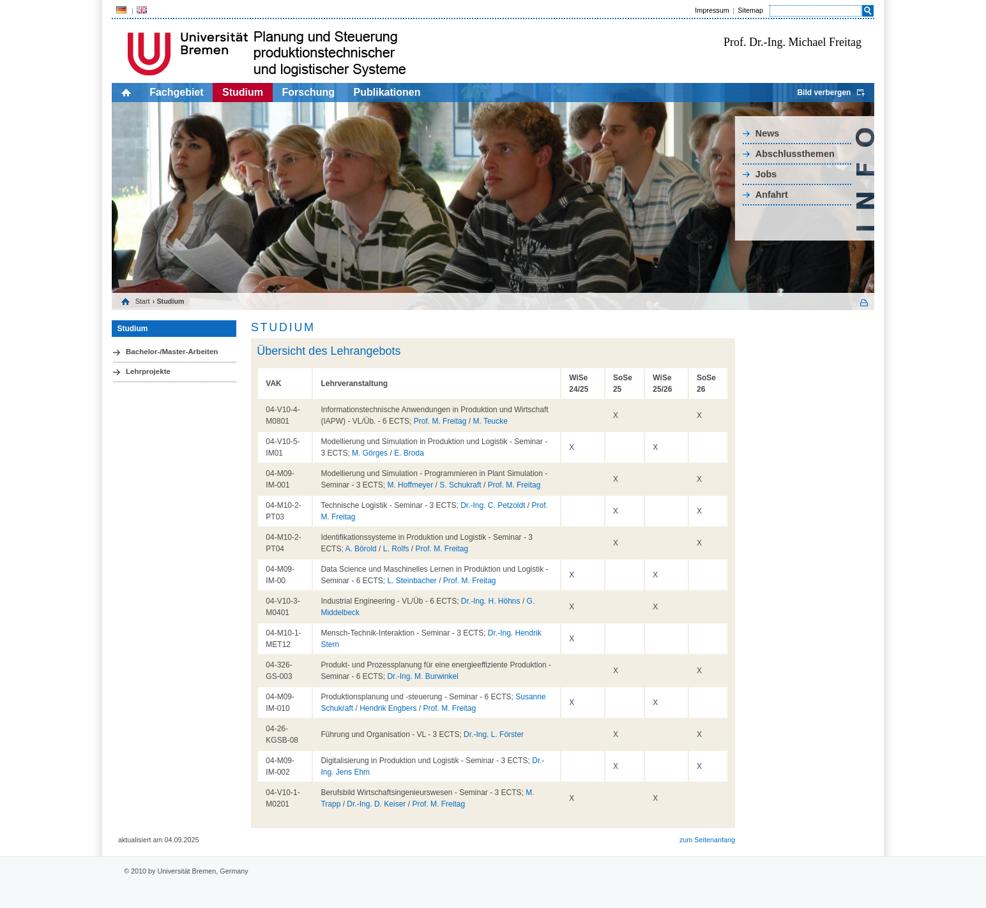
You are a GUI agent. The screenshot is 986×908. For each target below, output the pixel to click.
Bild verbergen (824, 92)
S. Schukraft (460, 484)
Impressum (712, 10)
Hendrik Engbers (388, 708)
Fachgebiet (176, 92)
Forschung (308, 92)
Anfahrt (771, 195)
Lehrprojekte (148, 371)
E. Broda (409, 453)
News (767, 133)
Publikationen (387, 92)
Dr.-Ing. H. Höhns (490, 601)
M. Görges (370, 453)
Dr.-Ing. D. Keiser (376, 804)
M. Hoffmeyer (410, 484)
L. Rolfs (396, 548)
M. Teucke (490, 421)
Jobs (766, 174)
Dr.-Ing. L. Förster (494, 734)
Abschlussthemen (795, 154)
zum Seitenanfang (707, 840)
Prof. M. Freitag (440, 421)
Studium (242, 92)
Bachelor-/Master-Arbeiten (172, 351)
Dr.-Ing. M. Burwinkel (422, 676)
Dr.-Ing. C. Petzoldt (492, 505)
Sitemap (750, 10)
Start (142, 301)
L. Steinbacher (411, 580)
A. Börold (360, 548)
